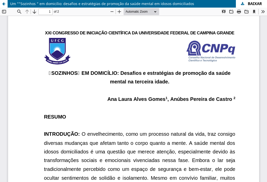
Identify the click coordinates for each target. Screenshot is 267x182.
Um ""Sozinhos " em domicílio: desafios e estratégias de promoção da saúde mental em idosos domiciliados (102, 3)
